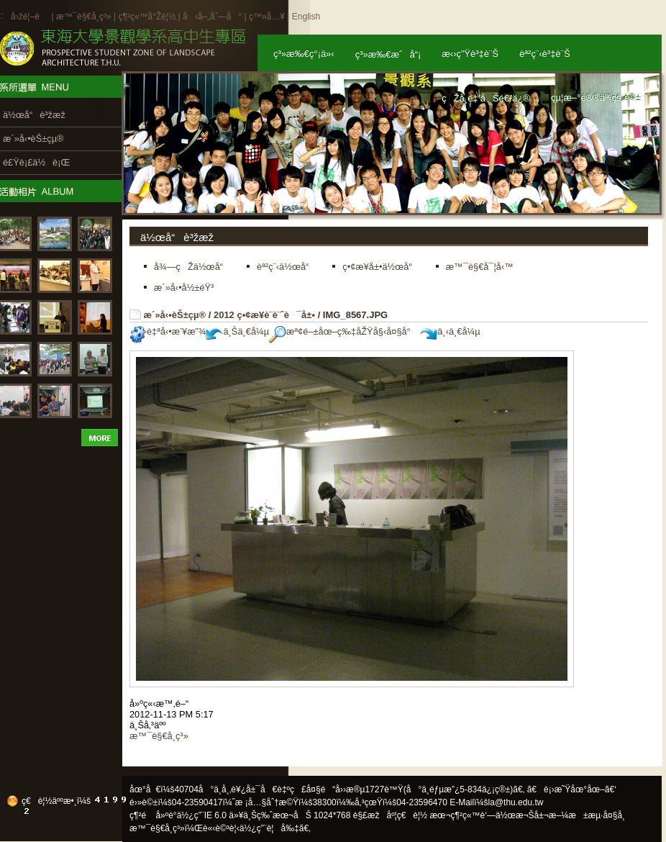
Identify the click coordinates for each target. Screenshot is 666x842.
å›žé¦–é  (30, 17)
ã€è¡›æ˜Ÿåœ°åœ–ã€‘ (571, 789)
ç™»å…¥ (267, 17)
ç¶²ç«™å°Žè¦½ (146, 17)
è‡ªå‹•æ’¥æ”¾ (167, 331)
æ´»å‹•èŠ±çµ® (175, 314)
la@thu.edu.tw (516, 802)
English (306, 17)
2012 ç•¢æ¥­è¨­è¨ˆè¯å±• (264, 314)
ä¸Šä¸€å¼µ (237, 331)
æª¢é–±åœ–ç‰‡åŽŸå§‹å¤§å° (343, 331)
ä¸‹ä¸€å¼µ (450, 331)
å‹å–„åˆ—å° (212, 17)
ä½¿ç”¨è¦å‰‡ (269, 828)
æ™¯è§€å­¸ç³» (85, 17)
